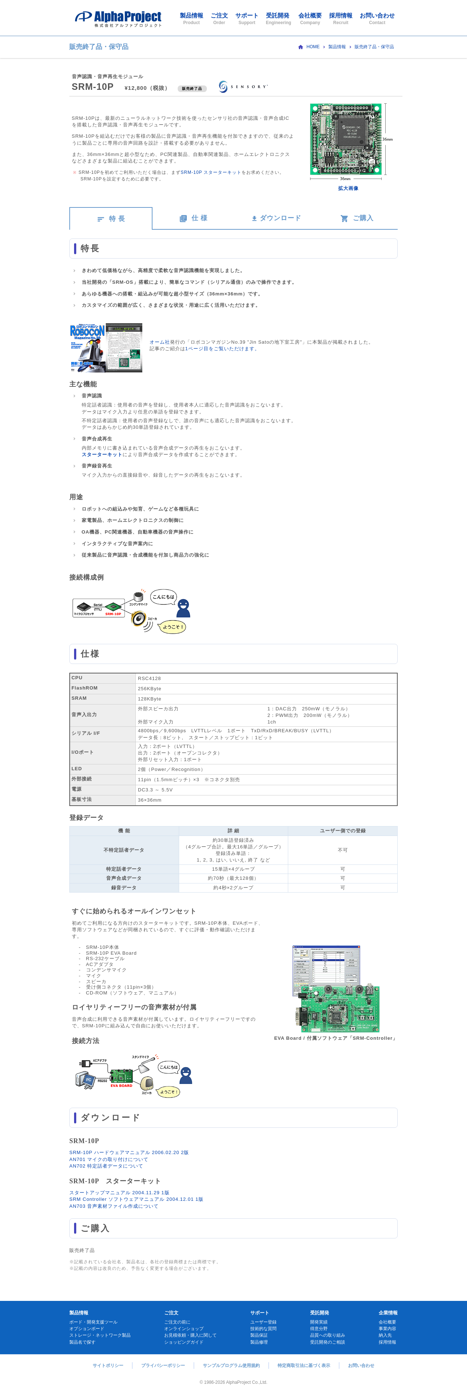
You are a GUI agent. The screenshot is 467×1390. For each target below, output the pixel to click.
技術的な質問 (263, 1328)
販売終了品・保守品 (374, 46)
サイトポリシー (108, 1365)
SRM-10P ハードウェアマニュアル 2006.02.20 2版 (129, 1152)
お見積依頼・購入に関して (190, 1335)
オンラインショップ (184, 1328)
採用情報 (340, 19)
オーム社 (160, 342)
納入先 (385, 1335)
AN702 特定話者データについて (106, 1166)
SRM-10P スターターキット (211, 172)
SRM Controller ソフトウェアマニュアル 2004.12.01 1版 (136, 1199)
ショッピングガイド (184, 1342)
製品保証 (259, 1335)
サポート (247, 19)
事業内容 (387, 1328)
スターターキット (102, 454)
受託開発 (278, 19)
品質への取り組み (327, 1335)
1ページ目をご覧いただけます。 (222, 348)
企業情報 (388, 1312)
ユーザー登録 (263, 1322)
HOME (313, 46)
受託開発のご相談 (327, 1342)
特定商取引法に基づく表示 (304, 1365)
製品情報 (191, 19)
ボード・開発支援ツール (93, 1322)
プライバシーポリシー (163, 1365)
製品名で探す (82, 1342)
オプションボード (86, 1328)
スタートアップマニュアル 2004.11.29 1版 (119, 1192)
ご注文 (219, 19)
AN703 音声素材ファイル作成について (114, 1206)
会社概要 (310, 19)
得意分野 (319, 1328)
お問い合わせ (377, 19)
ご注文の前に (177, 1322)
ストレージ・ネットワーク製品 (100, 1335)
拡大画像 (348, 188)
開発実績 (319, 1322)
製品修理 (259, 1342)
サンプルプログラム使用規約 (231, 1365)
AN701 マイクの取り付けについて (108, 1159)
